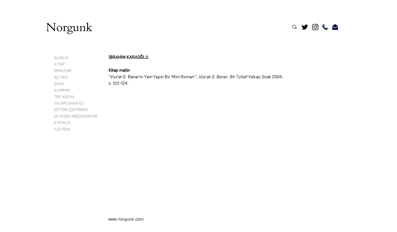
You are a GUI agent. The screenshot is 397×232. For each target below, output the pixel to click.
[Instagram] (315, 27)
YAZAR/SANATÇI (69, 103)
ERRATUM (62, 70)
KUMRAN (62, 90)
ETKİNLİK (62, 122)
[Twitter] (305, 27)
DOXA (59, 83)
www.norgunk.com (126, 219)
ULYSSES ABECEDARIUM (75, 116)
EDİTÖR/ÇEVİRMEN (71, 109)
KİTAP (59, 64)
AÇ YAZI (61, 77)
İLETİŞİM (62, 129)
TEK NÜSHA (64, 96)
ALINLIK (61, 57)
